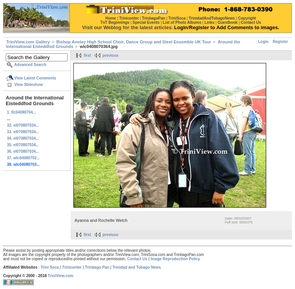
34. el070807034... (23, 138)
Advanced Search (30, 65)
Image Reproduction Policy (175, 259)
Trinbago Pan (97, 267)
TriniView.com (60, 276)
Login (263, 42)
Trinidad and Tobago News (136, 267)
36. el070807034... (23, 151)
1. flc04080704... (21, 112)
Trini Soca (50, 267)
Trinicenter (72, 267)
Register (280, 42)
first (87, 55)
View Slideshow (28, 85)
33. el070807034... (23, 132)
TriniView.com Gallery (28, 42)
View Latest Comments (35, 78)
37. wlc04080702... (23, 158)
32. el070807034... (23, 125)
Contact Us (137, 259)
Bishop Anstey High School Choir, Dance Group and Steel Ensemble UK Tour (133, 42)
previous (111, 55)
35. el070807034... (23, 145)
